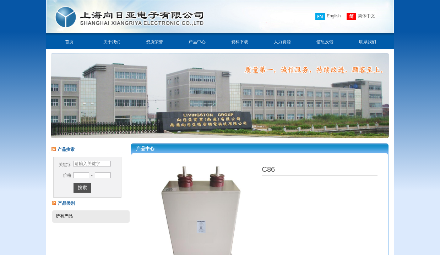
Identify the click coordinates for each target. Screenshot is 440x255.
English (328, 16)
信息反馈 (324, 41)
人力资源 (282, 41)
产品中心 (197, 41)
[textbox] (92, 163)
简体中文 (361, 16)
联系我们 (367, 41)
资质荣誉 (154, 41)
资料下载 (239, 41)
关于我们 (111, 41)
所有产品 (64, 216)
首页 (69, 41)
